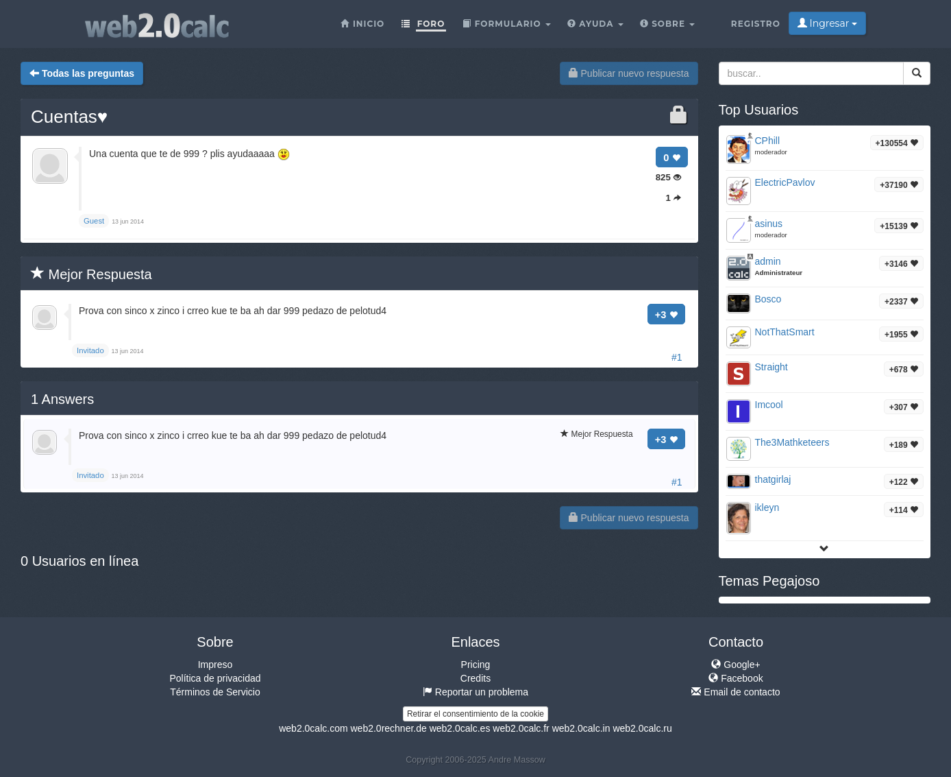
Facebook (735, 678)
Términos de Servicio (215, 691)
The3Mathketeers (792, 442)
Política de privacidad (214, 678)
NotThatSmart (785, 331)
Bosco (768, 299)
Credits (475, 678)
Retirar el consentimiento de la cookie (475, 714)
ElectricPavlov (785, 182)
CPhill (767, 140)
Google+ (735, 664)
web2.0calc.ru (642, 728)
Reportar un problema (475, 691)
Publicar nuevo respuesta (629, 73)
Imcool (769, 404)
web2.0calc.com (313, 728)
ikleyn (767, 507)
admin (768, 261)
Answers (62, 399)
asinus (768, 223)
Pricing (476, 664)
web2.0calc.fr (521, 728)
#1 (676, 357)
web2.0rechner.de (388, 728)
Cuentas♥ (69, 116)
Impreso (215, 664)
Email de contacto (735, 691)
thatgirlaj (773, 479)
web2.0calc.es (460, 728)
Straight (771, 366)
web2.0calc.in (581, 728)
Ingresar (827, 23)
